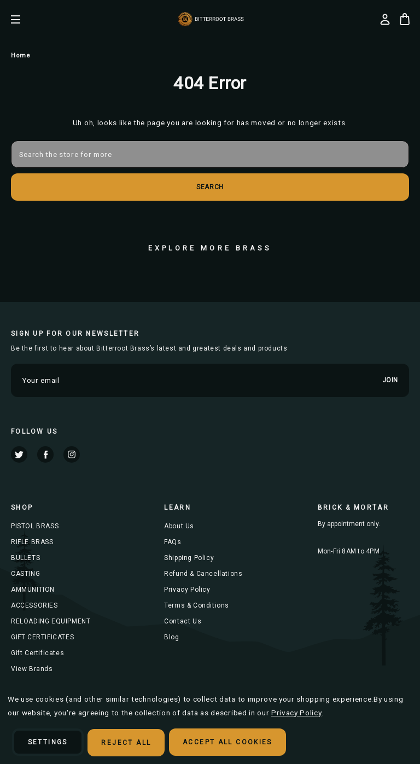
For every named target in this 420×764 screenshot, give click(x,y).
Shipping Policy (189, 558)
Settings (48, 742)
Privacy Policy (187, 589)
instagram (71, 454)
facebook (45, 454)
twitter (19, 454)
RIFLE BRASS (32, 542)
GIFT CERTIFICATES (42, 637)
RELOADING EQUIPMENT (50, 621)
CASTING (25, 574)
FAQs (172, 542)
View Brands (32, 669)
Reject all (126, 742)
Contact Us (182, 621)
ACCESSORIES (34, 605)
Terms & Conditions (196, 605)
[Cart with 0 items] (404, 19)
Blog (171, 637)
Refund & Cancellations (203, 574)
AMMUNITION (33, 589)
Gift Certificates (37, 653)
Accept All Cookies (228, 742)
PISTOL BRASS (35, 526)
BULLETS (25, 558)
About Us (179, 526)
